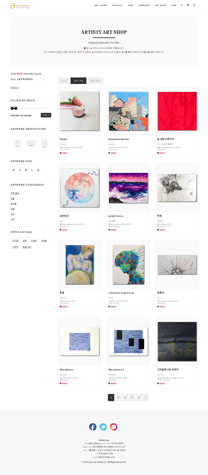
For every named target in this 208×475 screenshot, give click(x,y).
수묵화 (44, 240)
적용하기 (46, 115)
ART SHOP (101, 5)
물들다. (161, 292)
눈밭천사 (64, 216)
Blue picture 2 (116, 369)
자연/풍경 (15, 193)
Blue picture (66, 369)
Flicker (64, 139)
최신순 (63, 80)
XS (13, 169)
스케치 (15, 247)
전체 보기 (15, 87)
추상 (12, 214)
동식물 (13, 203)
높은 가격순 (95, 80)
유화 (24, 240)
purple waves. (116, 216)
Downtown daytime (118, 139)
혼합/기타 (27, 247)
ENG (173, 5)
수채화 (34, 240)
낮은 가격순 (78, 80)
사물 (12, 208)
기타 (12, 219)
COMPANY (144, 5)
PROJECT (117, 5)
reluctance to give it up (121, 292)
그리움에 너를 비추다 (168, 369)
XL (38, 169)
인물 (12, 198)
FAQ (130, 5)
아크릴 (15, 240)
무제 (159, 216)
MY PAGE (160, 5)
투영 (62, 292)
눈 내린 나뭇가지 (165, 139)
